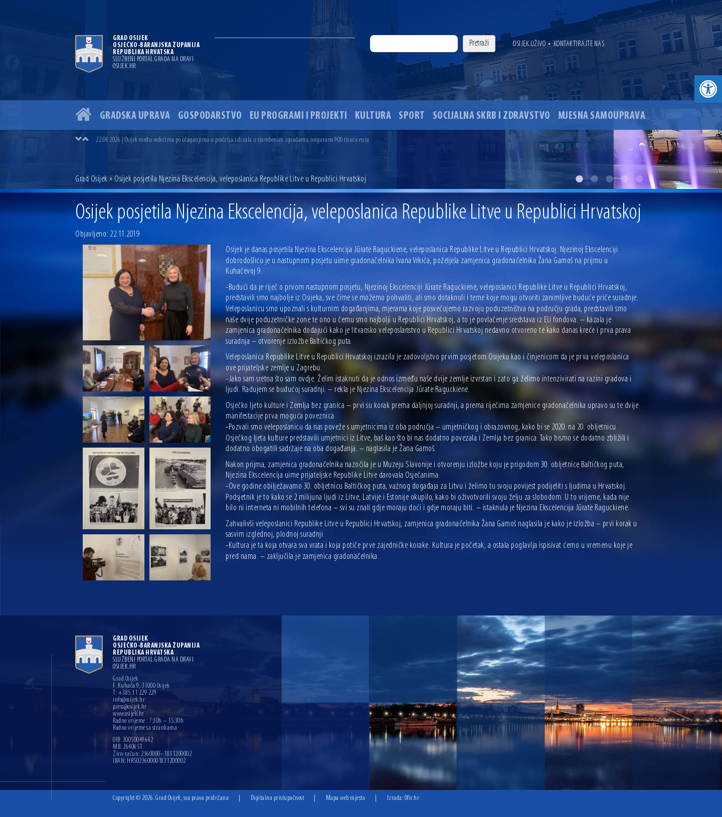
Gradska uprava (135, 116)
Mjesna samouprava (602, 116)
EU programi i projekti (298, 116)
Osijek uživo (529, 44)
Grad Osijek (91, 179)
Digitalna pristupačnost (277, 798)
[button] (708, 89)
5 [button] (639, 179)
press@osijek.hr (130, 707)
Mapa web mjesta (346, 798)
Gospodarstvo (210, 116)
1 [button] (579, 179)
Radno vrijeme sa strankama (145, 728)
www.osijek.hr (128, 714)
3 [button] (609, 179)
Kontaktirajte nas (579, 44)
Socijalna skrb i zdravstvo (492, 116)
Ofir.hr (412, 798)
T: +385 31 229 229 (134, 693)
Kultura (373, 116)
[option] (361, 94)
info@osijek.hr (129, 700)
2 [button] (594, 179)
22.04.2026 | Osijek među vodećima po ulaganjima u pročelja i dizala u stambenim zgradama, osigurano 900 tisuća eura (233, 140)
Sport (412, 116)
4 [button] (624, 179)
